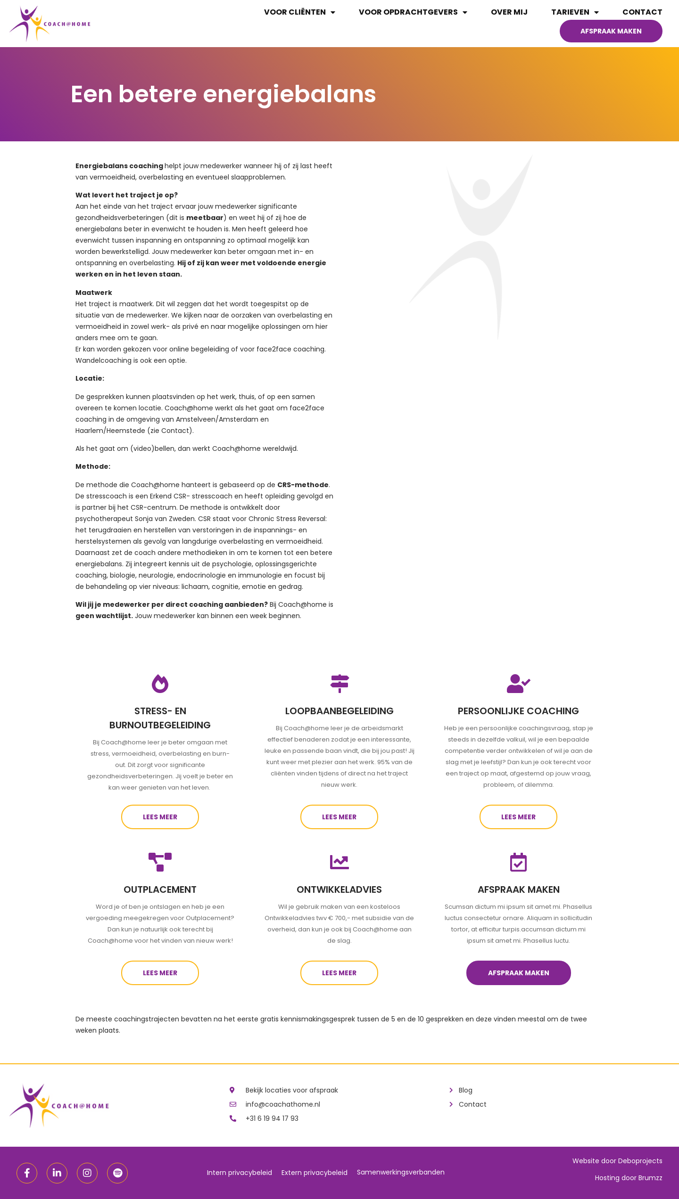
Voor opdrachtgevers (413, 12)
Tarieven (575, 12)
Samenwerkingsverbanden (401, 1172)
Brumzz (650, 1178)
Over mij (509, 12)
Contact (642, 12)
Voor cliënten (299, 12)
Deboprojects (640, 1161)
